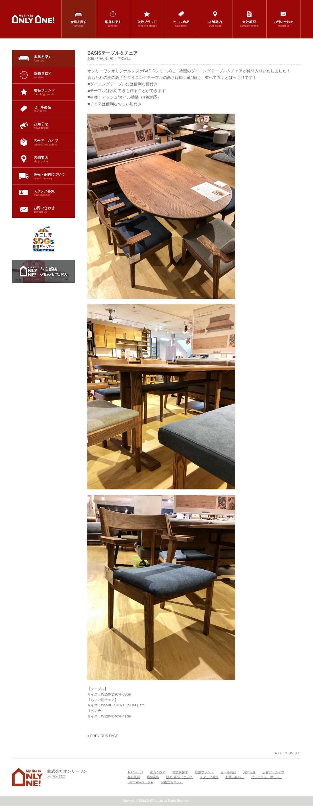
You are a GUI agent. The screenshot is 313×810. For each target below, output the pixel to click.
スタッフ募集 (43, 192)
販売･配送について (43, 176)
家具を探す (43, 58)
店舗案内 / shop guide (215, 19)
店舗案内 (43, 159)
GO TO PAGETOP (287, 753)
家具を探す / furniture (79, 19)
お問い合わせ (43, 209)
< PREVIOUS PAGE (102, 736)
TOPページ (135, 772)
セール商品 (43, 109)
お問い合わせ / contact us (283, 19)
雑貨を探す (43, 75)
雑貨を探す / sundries (113, 19)
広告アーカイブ (43, 142)
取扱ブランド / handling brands (147, 19)
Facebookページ (140, 782)
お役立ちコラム (172, 782)
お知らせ (43, 125)
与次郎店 (58, 777)
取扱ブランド (43, 92)
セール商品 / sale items (181, 19)
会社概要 (133, 777)
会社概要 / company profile (249, 19)
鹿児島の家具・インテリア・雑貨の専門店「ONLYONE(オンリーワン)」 (33, 19)
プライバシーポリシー (266, 777)
